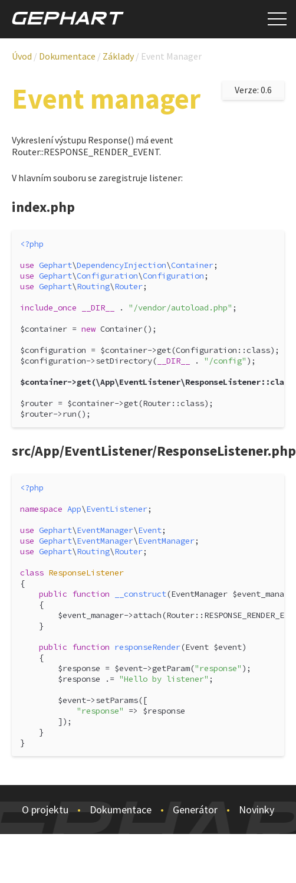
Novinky (256, 809)
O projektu (45, 809)
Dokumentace (121, 809)
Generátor (195, 809)
